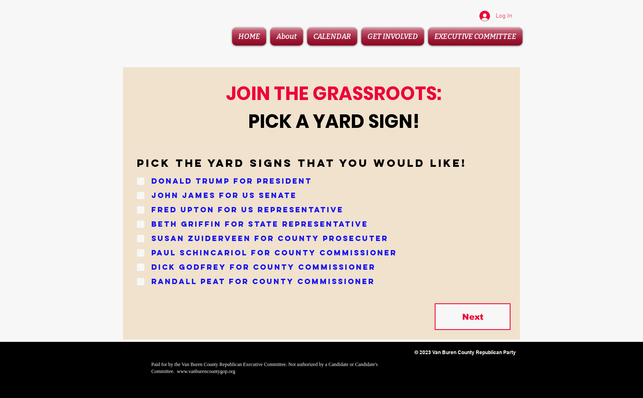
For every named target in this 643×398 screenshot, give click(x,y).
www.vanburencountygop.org (206, 371)
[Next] (473, 316)
